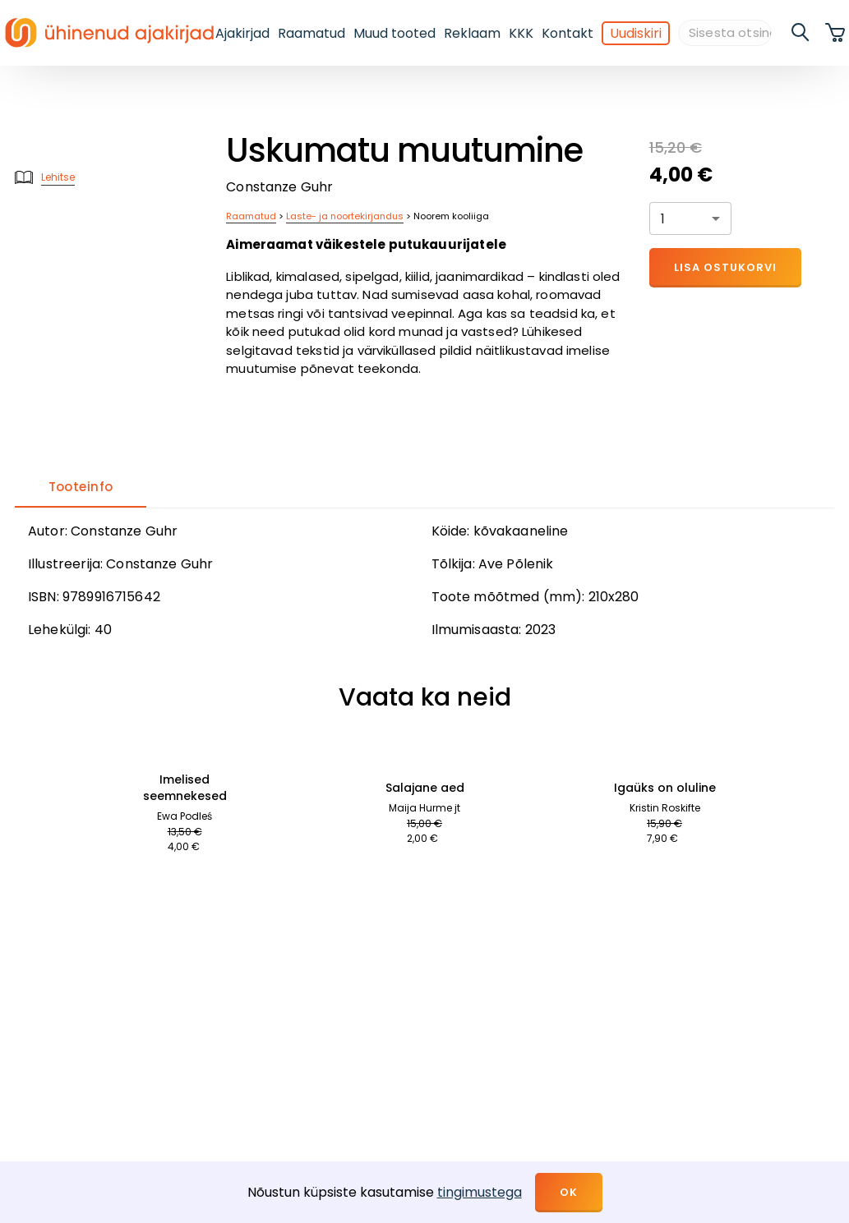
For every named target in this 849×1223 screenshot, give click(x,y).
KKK (521, 33)
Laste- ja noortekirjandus (345, 216)
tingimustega (479, 1192)
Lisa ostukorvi (725, 267)
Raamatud (311, 33)
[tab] (80, 488)
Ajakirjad (242, 33)
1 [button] (663, 218)
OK (569, 1192)
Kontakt (567, 33)
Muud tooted (394, 33)
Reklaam (472, 33)
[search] (801, 33)
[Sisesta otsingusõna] (725, 33)
